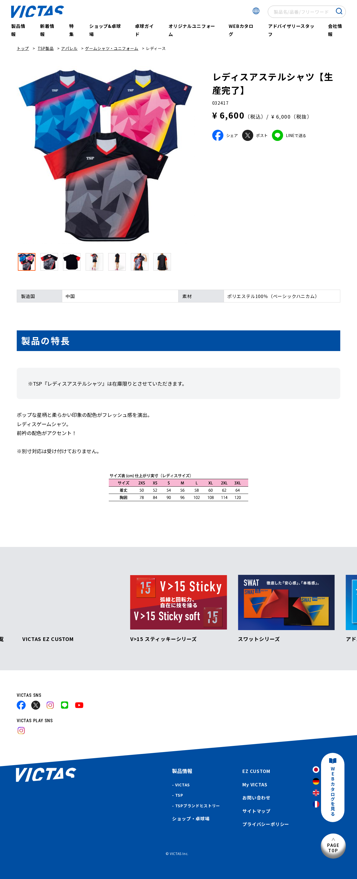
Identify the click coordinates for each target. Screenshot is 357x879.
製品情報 (18, 30)
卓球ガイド (144, 30)
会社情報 (335, 30)
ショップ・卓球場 (190, 818)
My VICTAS (254, 784)
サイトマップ (256, 811)
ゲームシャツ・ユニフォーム (111, 48)
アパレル (69, 48)
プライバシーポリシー (265, 824)
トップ (23, 48)
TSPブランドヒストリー (197, 805)
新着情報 (47, 30)
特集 (71, 30)
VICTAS (182, 784)
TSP (179, 795)
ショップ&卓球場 (105, 30)
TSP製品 (46, 48)
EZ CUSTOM (256, 771)
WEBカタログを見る (332, 791)
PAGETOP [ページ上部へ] (333, 847)
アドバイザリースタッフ (291, 30)
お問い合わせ (256, 797)
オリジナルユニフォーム (191, 30)
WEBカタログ (241, 30)
